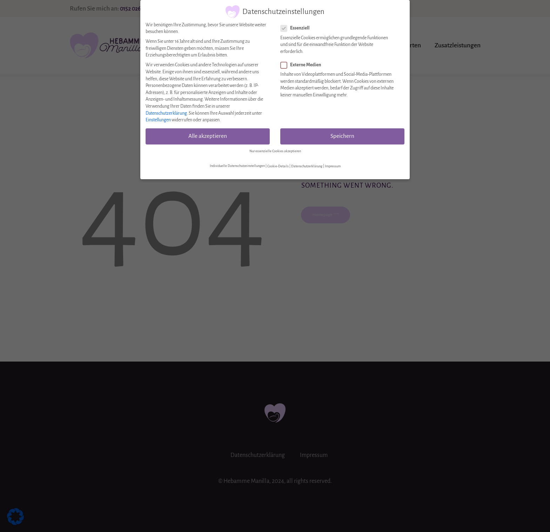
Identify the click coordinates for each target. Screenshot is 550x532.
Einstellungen (158, 117)
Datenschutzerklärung (166, 110)
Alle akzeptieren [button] (207, 133)
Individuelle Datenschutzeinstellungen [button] (237, 163)
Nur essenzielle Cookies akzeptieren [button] (275, 148)
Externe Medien (300, 62)
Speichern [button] (342, 133)
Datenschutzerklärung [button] (306, 163)
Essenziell (294, 25)
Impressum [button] (333, 163)
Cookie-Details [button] (278, 163)
